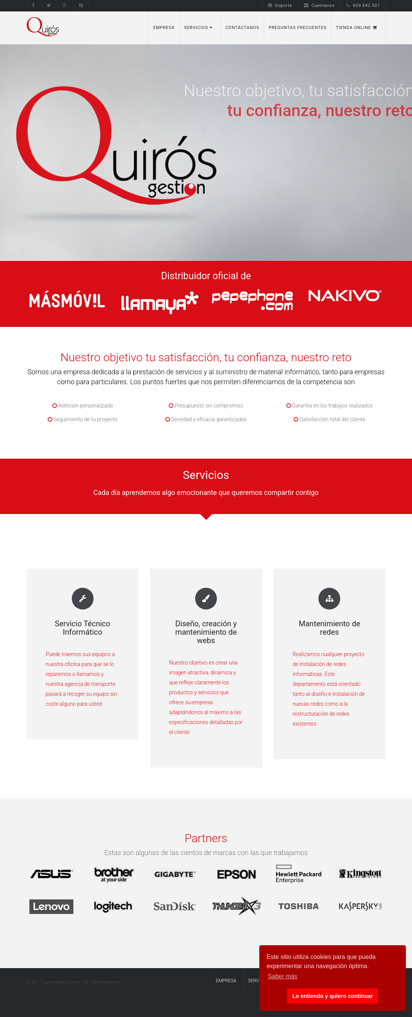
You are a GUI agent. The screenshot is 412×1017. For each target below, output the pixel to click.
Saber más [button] (282, 976)
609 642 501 (363, 5)
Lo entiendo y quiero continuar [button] (332, 996)
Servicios (198, 27)
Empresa (164, 27)
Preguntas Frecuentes (298, 27)
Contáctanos (242, 27)
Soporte (280, 5)
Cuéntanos (319, 5)
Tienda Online (356, 27)
